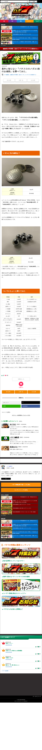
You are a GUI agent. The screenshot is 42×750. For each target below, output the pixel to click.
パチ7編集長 (6, 74)
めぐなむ (13, 424)
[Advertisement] (21, 622)
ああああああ (9, 645)
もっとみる (3, 45)
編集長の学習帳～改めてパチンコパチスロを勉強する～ (23, 74)
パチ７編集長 (14, 437)
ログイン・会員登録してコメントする (21, 415)
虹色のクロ (14, 447)
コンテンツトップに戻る (21, 490)
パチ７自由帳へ (5, 670)
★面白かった (21, 379)
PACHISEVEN (22, 699)
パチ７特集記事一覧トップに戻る (21, 484)
